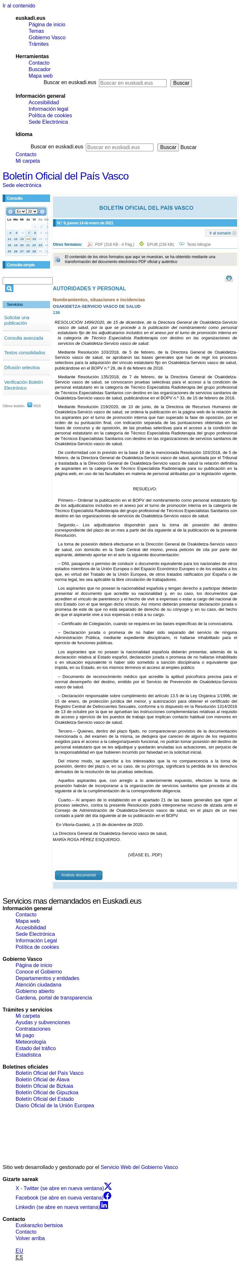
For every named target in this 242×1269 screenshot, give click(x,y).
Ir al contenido (19, 5)
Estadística (28, 1055)
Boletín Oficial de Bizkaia (44, 1086)
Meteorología (31, 1042)
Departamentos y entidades (47, 978)
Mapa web (41, 76)
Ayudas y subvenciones (43, 1022)
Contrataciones (33, 1029)
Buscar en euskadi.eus (70, 82)
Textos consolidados (24, 352)
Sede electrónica (22, 185)
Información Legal (36, 940)
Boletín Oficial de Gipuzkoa (47, 1092)
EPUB (160, 244)
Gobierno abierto (35, 991)
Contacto (39, 63)
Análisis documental (78, 875)
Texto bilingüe (199, 244)
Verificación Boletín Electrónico (23, 385)
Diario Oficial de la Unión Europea (55, 1105)
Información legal (48, 109)
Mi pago (25, 1035)
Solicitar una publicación (16, 320)
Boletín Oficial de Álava (42, 1079)
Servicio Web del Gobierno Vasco (139, 1167)
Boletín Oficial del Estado (45, 1099)
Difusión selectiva (22, 367)
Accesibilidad (44, 102)
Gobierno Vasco (47, 37)
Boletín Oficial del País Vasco (65, 176)
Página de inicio (47, 24)
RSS (34, 406)
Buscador (40, 69)
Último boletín (13, 406)
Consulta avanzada (23, 338)
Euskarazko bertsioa (39, 1225)
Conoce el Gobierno (39, 971)
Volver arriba (30, 1238)
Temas (36, 31)
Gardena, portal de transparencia (54, 997)
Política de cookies (50, 115)
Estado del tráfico (36, 1048)
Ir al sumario (220, 233)
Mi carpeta (28, 161)
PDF (115, 244)
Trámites (39, 44)
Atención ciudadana (38, 984)
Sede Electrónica (48, 122)
